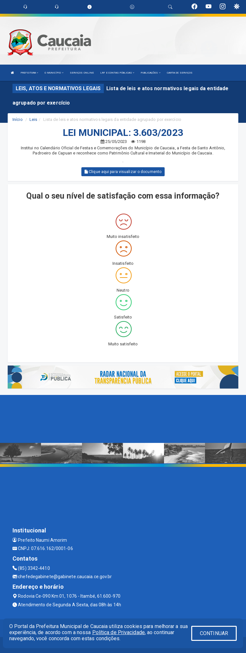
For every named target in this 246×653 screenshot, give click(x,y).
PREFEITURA (29, 72)
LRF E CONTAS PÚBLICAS (117, 72)
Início (17, 119)
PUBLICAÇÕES (150, 72)
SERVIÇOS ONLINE (82, 72)
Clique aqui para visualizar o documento (123, 171)
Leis (33, 119)
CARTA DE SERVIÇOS (180, 72)
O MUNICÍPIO (54, 72)
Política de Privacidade (118, 632)
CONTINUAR (214, 633)
